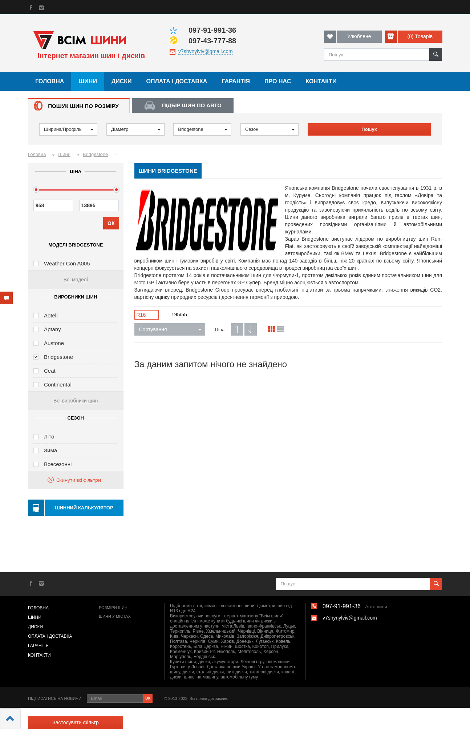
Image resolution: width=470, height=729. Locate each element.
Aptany (52, 329)
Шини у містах (115, 616)
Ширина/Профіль (68, 129)
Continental (58, 384)
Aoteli (51, 315)
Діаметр (136, 129)
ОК (111, 223)
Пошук (369, 129)
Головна (49, 81)
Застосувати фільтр (75, 722)
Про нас (277, 81)
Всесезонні (58, 464)
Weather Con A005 (67, 263)
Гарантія (236, 81)
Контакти (321, 81)
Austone (54, 343)
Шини (87, 81)
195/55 (179, 314)
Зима (50, 450)
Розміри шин (113, 607)
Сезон (270, 129)
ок (147, 698)
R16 (141, 315)
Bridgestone (202, 129)
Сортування (170, 329)
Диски (122, 81)
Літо (49, 436)
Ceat (50, 371)
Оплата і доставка (176, 81)
